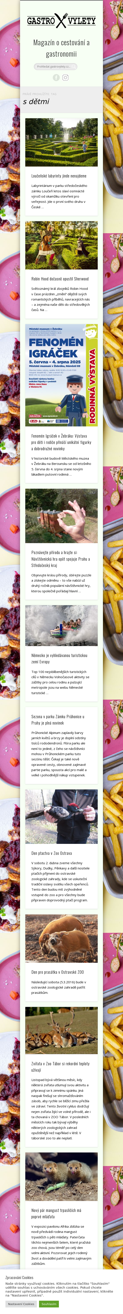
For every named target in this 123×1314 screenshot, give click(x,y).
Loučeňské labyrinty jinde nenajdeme (59, 176)
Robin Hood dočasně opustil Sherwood (60, 279)
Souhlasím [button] (49, 1304)
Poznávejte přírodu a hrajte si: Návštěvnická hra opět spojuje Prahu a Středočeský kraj (60, 558)
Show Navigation (87, 39)
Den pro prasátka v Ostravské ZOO (57, 972)
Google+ (65, 77)
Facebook (56, 77)
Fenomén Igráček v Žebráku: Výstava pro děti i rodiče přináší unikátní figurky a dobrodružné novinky (61, 442)
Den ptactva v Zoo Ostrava (51, 853)
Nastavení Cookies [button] (21, 1304)
